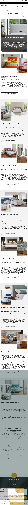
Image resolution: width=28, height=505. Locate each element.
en (23, 0)
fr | (22, 0)
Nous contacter (14, 486)
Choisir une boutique (5, 0)
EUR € (26, 0)
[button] (2, 497)
